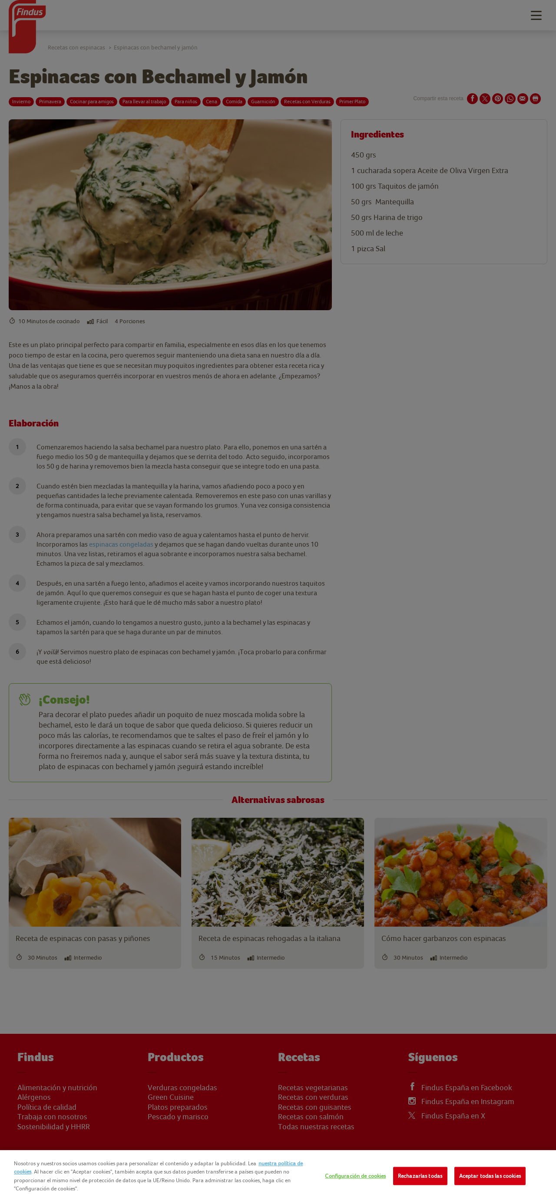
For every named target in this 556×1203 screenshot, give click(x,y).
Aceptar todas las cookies (490, 1176)
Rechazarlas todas (420, 1176)
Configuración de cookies (355, 1176)
